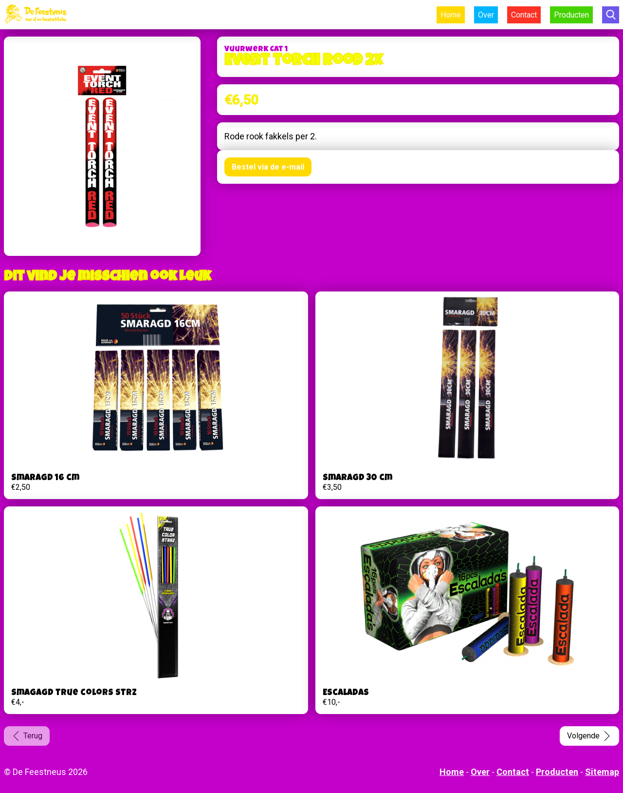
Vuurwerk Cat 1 (256, 50)
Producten (571, 14)
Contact (524, 14)
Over (486, 14)
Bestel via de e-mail (268, 167)
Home (450, 14)
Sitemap (602, 772)
